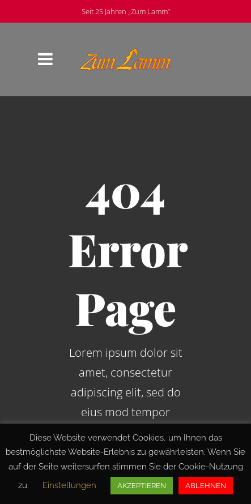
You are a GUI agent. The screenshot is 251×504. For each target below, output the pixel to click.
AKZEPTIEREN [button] (141, 485)
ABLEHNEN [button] (205, 485)
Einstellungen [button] (69, 485)
